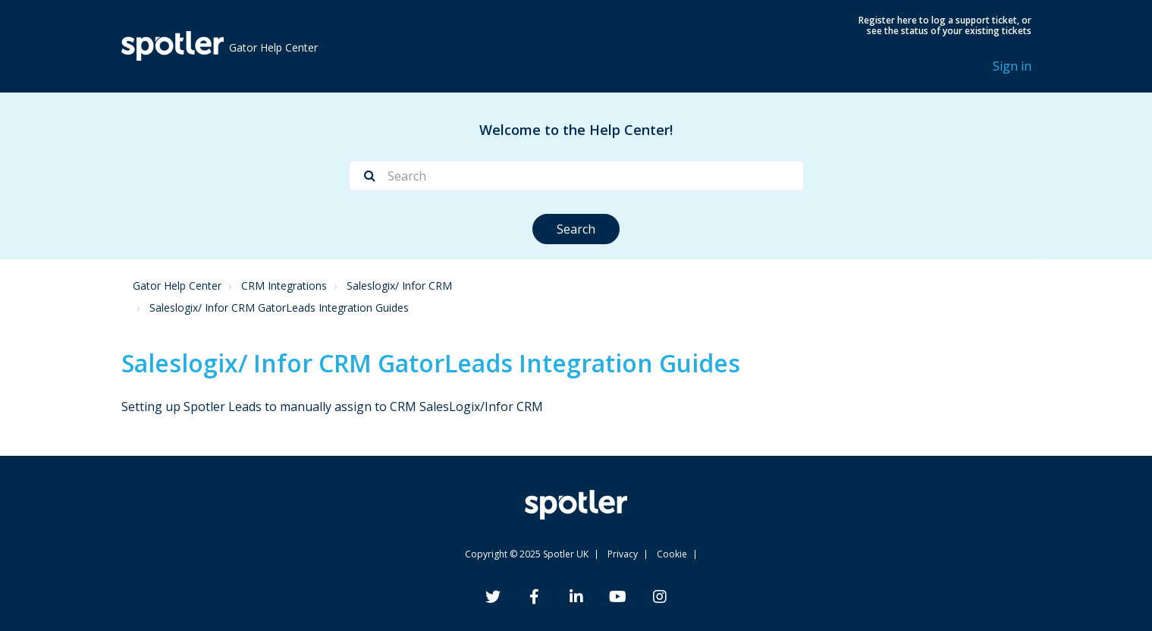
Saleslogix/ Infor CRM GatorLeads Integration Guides (279, 307)
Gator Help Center (177, 285)
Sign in (1012, 66)
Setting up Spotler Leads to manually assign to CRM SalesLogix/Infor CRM (332, 406)
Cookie (672, 554)
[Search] (576, 176)
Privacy (622, 554)
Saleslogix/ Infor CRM (399, 285)
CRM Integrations (284, 285)
